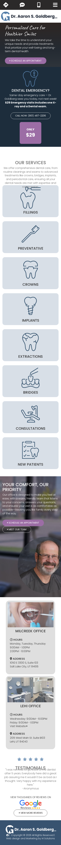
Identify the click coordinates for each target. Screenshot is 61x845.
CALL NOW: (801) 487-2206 (30, 115)
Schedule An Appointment (26, 60)
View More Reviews (30, 812)
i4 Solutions (48, 838)
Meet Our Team (16, 529)
